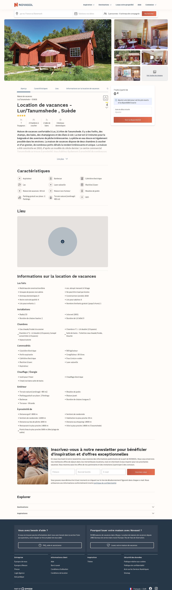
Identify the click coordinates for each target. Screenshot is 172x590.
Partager (103, 98)
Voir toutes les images (155, 73)
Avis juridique (19, 577)
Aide (139, 5)
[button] (87, 13)
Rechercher (149, 13)
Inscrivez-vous (141, 472)
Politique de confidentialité (134, 565)
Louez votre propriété (124, 5)
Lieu (57, 88)
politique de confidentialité (105, 483)
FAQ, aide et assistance (50, 545)
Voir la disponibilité (133, 120)
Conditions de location (59, 573)
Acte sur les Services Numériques (136, 569)
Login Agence (19, 573)
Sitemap (127, 573)
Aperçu (24, 88)
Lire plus (62, 158)
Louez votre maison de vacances (122, 545)
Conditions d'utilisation (59, 569)
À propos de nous (20, 561)
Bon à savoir (55, 565)
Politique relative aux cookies (135, 561)
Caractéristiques (41, 88)
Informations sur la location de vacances (82, 88)
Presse (17, 569)
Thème (90, 561)
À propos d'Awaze (20, 565)
